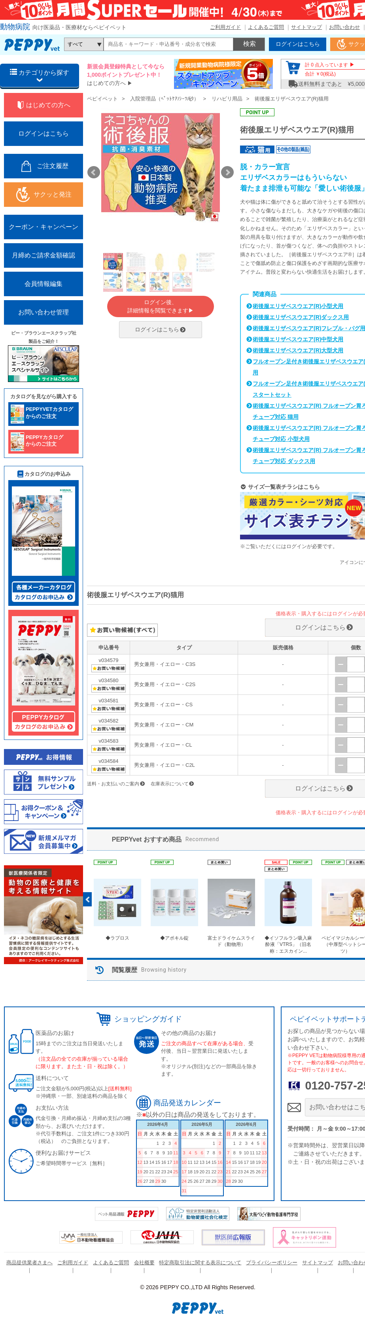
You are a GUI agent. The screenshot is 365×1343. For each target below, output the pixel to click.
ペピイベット (102, 99)
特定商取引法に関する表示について (200, 1262)
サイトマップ (306, 27)
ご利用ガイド (225, 27)
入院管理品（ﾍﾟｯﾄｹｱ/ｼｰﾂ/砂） (164, 99)
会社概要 (144, 1262)
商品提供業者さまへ (29, 1262)
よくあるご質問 (266, 27)
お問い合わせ (344, 27)
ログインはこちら (160, 329)
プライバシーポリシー (271, 1262)
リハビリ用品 (227, 99)
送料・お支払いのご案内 (116, 784)
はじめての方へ (106, 83)
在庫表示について (173, 784)
